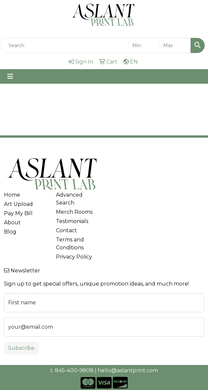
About (12, 222)
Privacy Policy (74, 257)
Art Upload (18, 204)
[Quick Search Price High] (175, 45)
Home (12, 195)
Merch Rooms (74, 212)
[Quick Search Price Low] (144, 45)
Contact (66, 230)
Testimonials (72, 221)
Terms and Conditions (70, 244)
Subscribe (21, 348)
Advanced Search (69, 199)
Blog (10, 232)
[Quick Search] (64, 45)
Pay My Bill (18, 213)
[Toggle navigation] (10, 76)
